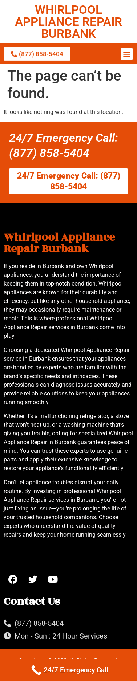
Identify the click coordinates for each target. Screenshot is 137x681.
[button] (127, 54)
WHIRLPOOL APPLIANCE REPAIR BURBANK (68, 22)
